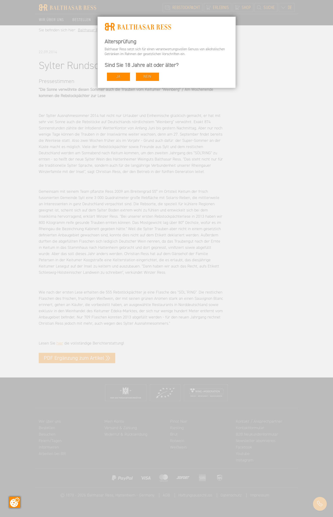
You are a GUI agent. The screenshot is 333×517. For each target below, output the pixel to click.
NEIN (147, 76)
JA (118, 76)
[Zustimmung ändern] (14, 502)
